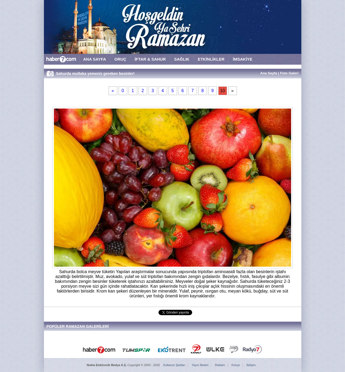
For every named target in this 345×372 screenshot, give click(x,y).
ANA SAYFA (94, 59)
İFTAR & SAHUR (150, 59)
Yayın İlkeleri (200, 365)
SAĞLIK (181, 59)
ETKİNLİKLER (211, 59)
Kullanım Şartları (174, 365)
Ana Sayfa (268, 73)
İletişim (251, 365)
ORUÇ (120, 59)
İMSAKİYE (243, 59)
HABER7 (61, 60)
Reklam (220, 365)
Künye (236, 365)
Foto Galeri (289, 73)
